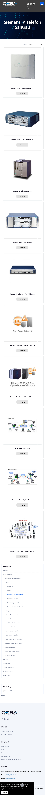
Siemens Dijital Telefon (13, 603)
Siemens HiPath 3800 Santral (22, 191)
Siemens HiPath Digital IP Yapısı (22, 500)
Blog (2, 749)
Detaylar (22, 93)
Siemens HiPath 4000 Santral (22, 242)
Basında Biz (4, 753)
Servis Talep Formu (8, 667)
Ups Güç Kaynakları (10, 647)
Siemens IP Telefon (12, 598)
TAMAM (4, 792)
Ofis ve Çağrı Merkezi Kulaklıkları (14, 639)
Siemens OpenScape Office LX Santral (22, 345)
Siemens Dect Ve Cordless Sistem (16, 607)
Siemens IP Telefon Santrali (15, 594)
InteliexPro (9, 619)
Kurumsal (5, 570)
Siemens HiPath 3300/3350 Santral (22, 88)
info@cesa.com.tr (10, 778)
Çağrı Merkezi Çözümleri (11, 635)
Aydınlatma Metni (6, 756)
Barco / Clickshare (10, 655)
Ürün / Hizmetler (7, 574)
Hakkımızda (5, 746)
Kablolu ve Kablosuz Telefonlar (13, 643)
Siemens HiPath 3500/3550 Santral (22, 139)
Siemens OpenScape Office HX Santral (22, 397)
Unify (7, 611)
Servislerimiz (6, 663)
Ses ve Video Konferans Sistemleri (14, 623)
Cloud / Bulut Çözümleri (12, 615)
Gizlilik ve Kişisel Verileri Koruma (11, 759)
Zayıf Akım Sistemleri (10, 627)
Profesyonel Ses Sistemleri (12, 651)
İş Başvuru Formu (8, 671)
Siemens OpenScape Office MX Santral (22, 294)
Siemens (8, 590)
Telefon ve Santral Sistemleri (13, 578)
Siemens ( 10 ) (8, 691)
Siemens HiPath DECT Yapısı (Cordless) (22, 551)
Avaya (7, 582)
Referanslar (6, 675)
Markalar (5, 659)
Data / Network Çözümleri (12, 631)
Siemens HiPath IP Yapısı (22, 448)
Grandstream (9, 586)
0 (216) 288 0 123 (11, 775)
